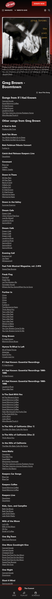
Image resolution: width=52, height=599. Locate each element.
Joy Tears (5, 259)
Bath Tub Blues (7, 509)
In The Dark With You (9, 414)
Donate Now (39, 4)
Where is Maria (8, 326)
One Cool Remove (9, 540)
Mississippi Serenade (10, 462)
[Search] (49, 10)
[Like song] (43, 92)
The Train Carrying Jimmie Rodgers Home (18, 113)
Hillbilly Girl (6, 185)
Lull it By (5, 524)
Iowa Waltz (6, 459)
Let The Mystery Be (9, 282)
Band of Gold (7, 183)
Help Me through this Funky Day (14, 412)
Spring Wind (6, 223)
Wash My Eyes (7, 565)
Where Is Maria (8, 324)
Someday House (8, 285)
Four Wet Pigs (7, 457)
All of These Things (9, 350)
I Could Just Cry (8, 357)
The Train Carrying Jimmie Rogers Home (17, 466)
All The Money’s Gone (10, 397)
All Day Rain (6, 178)
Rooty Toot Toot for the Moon (13, 557)
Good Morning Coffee (10, 103)
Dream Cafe (6, 213)
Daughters (6, 157)
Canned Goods (7, 101)
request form (7, 74)
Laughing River (8, 111)
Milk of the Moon (8, 527)
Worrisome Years (8, 194)
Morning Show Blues (10, 342)
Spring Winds (7, 248)
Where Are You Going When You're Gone (17, 287)
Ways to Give (21, 10)
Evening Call (7, 256)
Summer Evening (8, 205)
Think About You (8, 309)
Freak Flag (6, 280)
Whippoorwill (7, 261)
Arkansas (5, 352)
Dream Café (6, 231)
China (4, 295)
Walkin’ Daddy (7, 170)
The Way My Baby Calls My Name (15, 429)
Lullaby (5, 167)
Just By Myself (7, 218)
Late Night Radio (8, 514)
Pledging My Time (9, 129)
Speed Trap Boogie (9, 269)
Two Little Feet (7, 312)
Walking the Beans (9, 469)
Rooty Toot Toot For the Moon (13, 555)
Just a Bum (6, 416)
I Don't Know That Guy (10, 216)
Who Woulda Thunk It (10, 115)
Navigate (7, 10)
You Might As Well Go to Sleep (13, 138)
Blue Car (5, 165)
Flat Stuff (5, 277)
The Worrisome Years (10, 307)
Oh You (4, 529)
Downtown (6, 575)
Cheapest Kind (7, 553)
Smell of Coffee (8, 531)
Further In (5, 148)
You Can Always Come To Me (13, 328)
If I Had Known (7, 106)
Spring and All (7, 584)
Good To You (6, 355)
